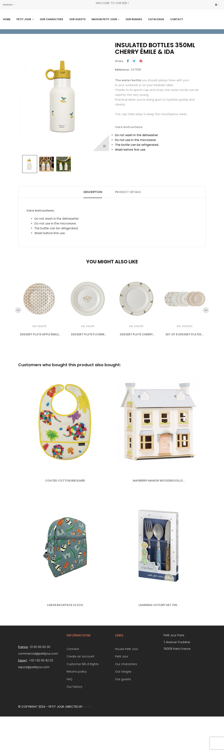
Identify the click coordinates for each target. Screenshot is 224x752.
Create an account (80, 682)
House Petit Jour (126, 675)
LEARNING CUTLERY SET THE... (159, 631)
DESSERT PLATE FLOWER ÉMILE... (88, 360)
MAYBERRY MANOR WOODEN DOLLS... (159, 506)
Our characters (126, 690)
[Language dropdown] (8, 4)
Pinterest (140, 87)
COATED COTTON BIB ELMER (65, 506)
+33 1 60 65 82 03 (41, 686)
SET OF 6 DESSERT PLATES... (184, 360)
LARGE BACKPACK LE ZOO (65, 631)
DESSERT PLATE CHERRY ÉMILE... (136, 360)
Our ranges (123, 697)
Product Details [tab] (128, 218)
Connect (73, 675)
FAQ (69, 705)
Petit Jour (121, 682)
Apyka (88, 732)
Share (128, 87)
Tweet (134, 87)
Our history (74, 712)
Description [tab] (93, 218)
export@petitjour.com (33, 693)
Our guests (123, 705)
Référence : (122, 95)
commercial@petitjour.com (38, 679)
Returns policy (77, 697)
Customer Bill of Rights (83, 690)
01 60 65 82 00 (40, 673)
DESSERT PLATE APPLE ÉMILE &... (39, 360)
